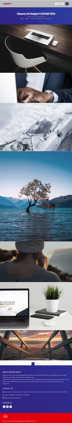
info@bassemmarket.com (14, 398)
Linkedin (10, 406)
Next (38, 363)
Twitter (7, 406)
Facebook (4, 406)
